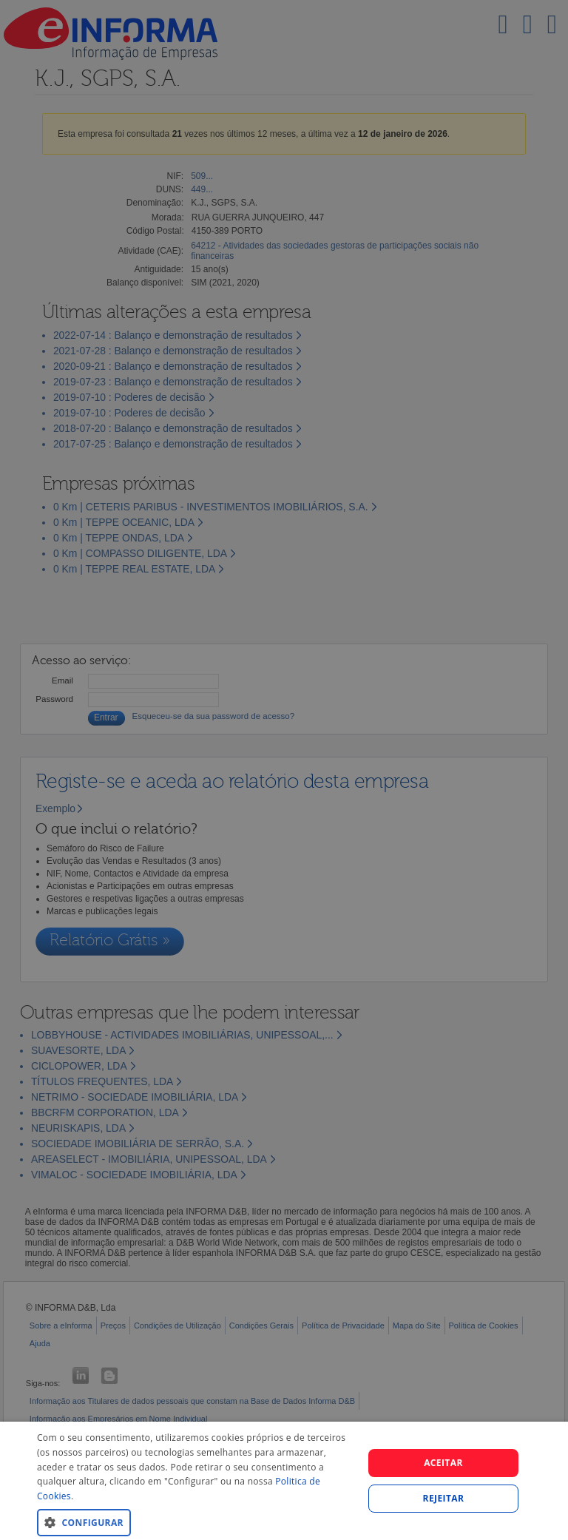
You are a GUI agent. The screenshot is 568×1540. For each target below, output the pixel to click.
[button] (195, 1522)
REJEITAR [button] (443, 1498)
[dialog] (284, 1481)
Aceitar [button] (443, 1462)
